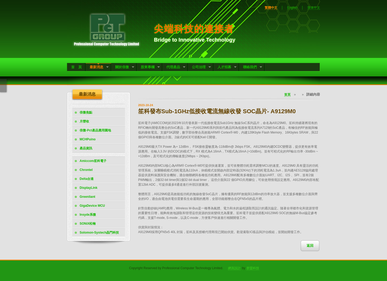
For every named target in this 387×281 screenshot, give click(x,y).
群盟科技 (252, 268)
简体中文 (313, 7)
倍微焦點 (86, 112)
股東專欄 (148, 67)
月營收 (84, 121)
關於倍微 (122, 67)
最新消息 (97, 67)
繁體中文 (271, 7)
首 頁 (76, 67)
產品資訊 (86, 148)
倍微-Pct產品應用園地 (95, 130)
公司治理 (199, 67)
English (292, 7)
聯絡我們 (250, 67)
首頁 (287, 94)
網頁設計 (234, 268)
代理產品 (173, 67)
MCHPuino (88, 139)
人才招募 (225, 67)
